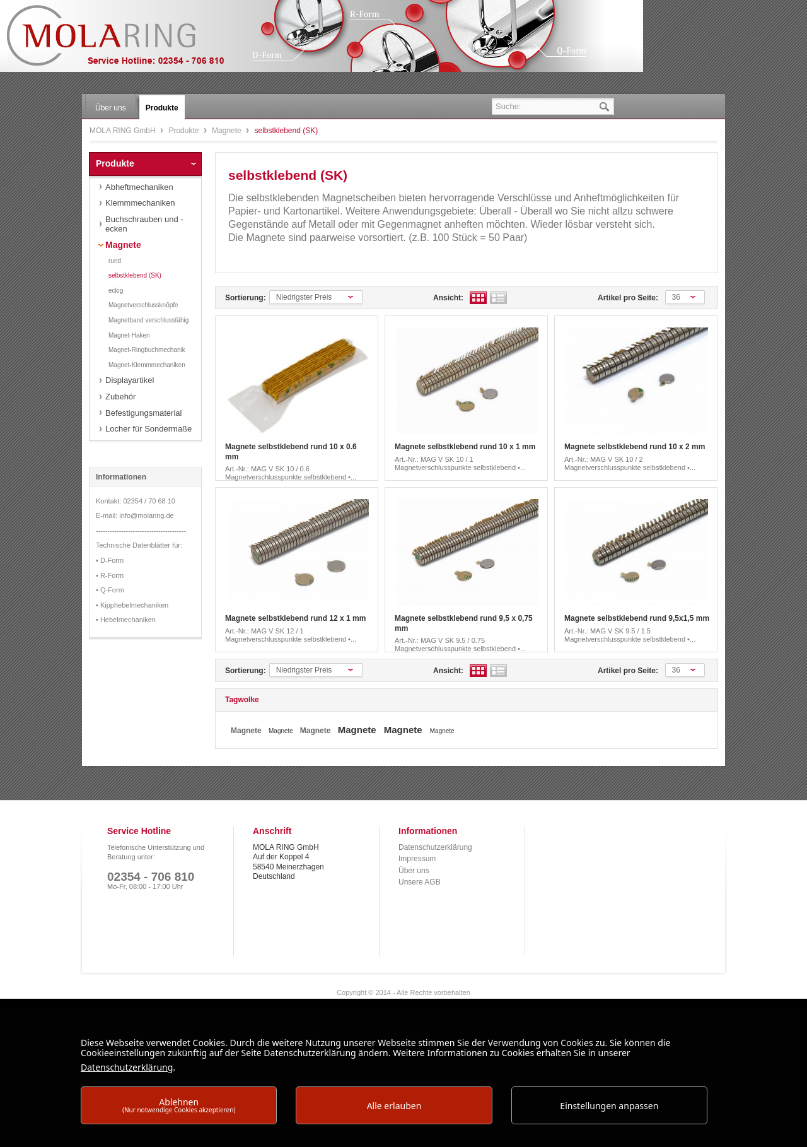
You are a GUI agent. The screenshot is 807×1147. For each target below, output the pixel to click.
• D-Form (110, 560)
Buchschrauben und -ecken (144, 224)
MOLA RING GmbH (125, 41)
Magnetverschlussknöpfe (143, 305)
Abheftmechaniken (139, 187)
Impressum (417, 858)
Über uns (413, 870)
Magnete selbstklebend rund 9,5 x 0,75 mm (464, 623)
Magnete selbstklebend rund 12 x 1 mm (295, 618)
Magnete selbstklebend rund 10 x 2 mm (634, 446)
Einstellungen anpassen (609, 1106)
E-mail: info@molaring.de (135, 515)
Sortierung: (245, 297)
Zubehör (120, 396)
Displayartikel (129, 380)
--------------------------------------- (141, 530)
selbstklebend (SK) (134, 275)
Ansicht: (448, 297)
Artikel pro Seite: (628, 297)
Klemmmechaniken (140, 203)
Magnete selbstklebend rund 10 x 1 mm (465, 446)
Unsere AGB (419, 882)
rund (114, 260)
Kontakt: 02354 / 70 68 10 (135, 501)
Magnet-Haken (129, 335)
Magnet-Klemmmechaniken (146, 365)
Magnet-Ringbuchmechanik (146, 349)
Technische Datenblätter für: (139, 545)
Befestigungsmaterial (143, 413)
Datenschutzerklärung (435, 847)
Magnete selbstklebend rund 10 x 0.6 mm (291, 451)
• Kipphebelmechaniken (132, 605)
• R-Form (110, 575)
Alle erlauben (394, 1106)
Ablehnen (179, 1105)
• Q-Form (110, 590)
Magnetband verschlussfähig (148, 320)
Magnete (227, 130)
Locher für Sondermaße (148, 428)
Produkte (184, 130)
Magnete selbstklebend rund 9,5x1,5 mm (636, 618)
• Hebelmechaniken (126, 619)
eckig (115, 290)
